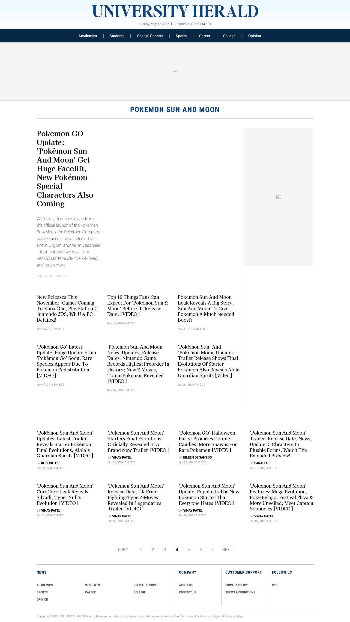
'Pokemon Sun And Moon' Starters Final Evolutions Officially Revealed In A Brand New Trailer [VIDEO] (138, 441)
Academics (87, 36)
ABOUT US (186, 585)
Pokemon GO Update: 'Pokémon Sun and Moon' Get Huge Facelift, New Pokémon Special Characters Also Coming (65, 168)
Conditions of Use (206, 616)
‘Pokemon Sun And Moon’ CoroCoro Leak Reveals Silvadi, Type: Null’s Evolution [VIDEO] (65, 494)
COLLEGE (140, 592)
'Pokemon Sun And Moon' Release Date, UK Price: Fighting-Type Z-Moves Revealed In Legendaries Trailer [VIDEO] (136, 497)
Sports (181, 36)
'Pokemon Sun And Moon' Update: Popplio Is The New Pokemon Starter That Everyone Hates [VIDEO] (209, 494)
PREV (123, 549)
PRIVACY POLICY (236, 585)
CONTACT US (187, 592)
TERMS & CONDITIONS (240, 592)
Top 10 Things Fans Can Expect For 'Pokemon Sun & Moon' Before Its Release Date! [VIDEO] (137, 305)
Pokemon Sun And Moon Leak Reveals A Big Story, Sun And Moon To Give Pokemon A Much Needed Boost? (206, 308)
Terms (184, 616)
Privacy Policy (233, 616)
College (229, 36)
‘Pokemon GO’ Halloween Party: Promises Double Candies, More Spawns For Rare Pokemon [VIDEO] (208, 441)
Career (204, 36)
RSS (275, 585)
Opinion (254, 36)
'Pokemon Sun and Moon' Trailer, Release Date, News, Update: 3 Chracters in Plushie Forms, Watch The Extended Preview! (281, 444)
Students (117, 36)
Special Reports (150, 36)
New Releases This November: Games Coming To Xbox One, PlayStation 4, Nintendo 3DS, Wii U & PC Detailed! (68, 308)
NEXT (227, 549)
